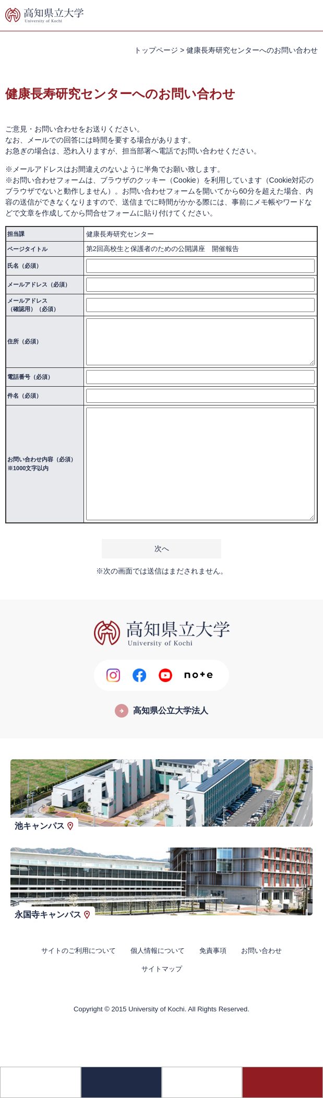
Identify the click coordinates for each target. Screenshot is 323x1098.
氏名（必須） (24, 265)
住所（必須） (24, 341)
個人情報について (157, 950)
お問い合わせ (261, 950)
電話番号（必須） (30, 377)
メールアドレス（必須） (38, 284)
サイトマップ (161, 969)
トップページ (156, 50)
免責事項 (212, 950)
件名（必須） (24, 395)
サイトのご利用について (78, 950)
